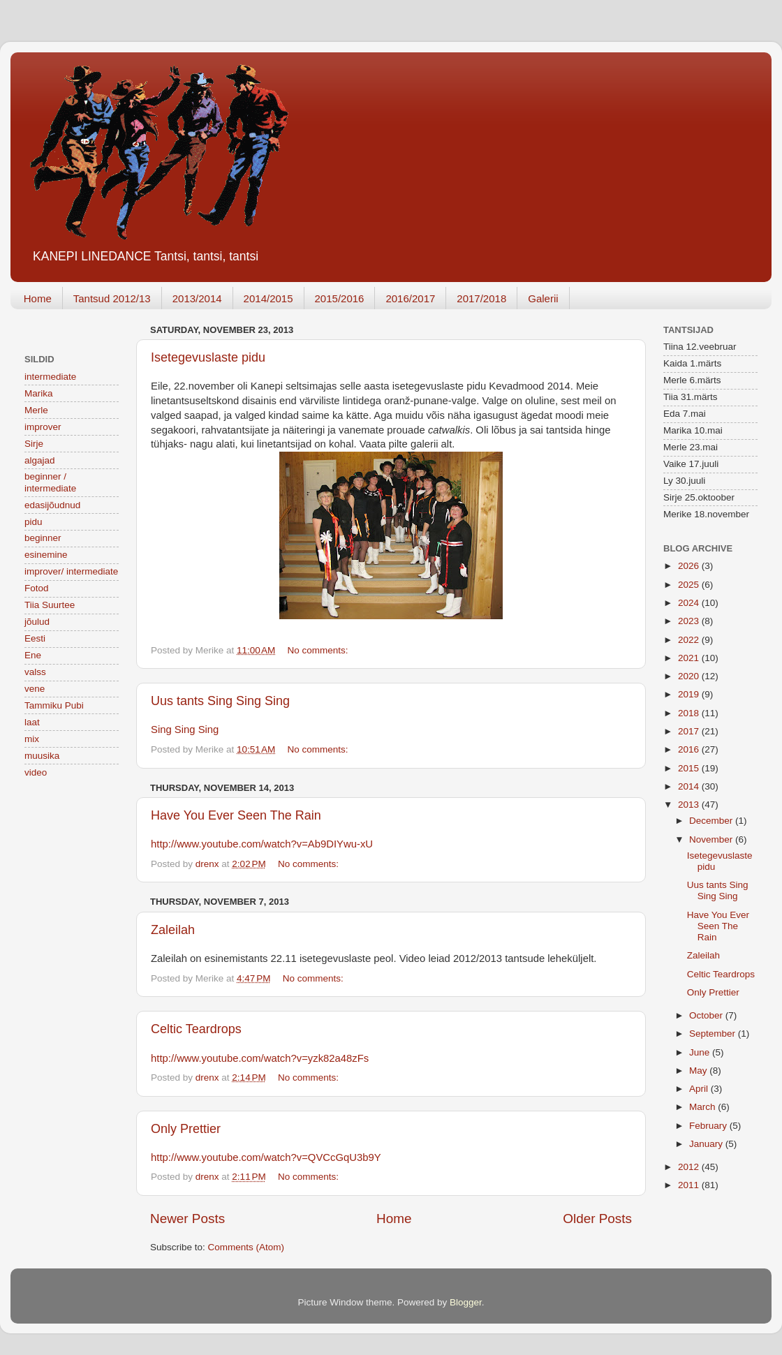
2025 (690, 584)
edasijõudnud (52, 505)
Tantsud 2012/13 (112, 298)
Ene (32, 655)
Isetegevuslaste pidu (208, 357)
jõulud (37, 621)
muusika (41, 755)
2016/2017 (410, 298)
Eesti (34, 638)
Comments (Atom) (246, 1247)
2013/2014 (197, 298)
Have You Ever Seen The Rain (236, 815)
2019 (690, 694)
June (700, 1052)
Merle (36, 410)
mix (31, 739)
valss (35, 672)
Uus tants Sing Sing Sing (220, 701)
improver (42, 427)
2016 (690, 749)
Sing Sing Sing (185, 729)
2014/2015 (268, 298)
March (703, 1107)
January (707, 1144)
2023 (690, 621)
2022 (690, 640)
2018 (690, 713)
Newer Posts (187, 1218)
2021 (690, 658)
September (713, 1033)
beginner (42, 538)
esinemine (46, 554)
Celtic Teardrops (196, 1029)
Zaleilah (173, 930)
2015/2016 (339, 298)
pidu (33, 522)
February (709, 1125)
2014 (690, 786)
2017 (690, 731)
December (712, 820)
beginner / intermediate (50, 482)
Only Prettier (186, 1129)
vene (34, 688)
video (35, 772)
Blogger (466, 1302)
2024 (690, 603)
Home (38, 298)
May (699, 1070)
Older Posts (597, 1218)
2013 (690, 804)
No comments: (319, 650)
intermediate (50, 376)
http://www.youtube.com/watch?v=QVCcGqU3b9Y (266, 1157)
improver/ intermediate (71, 571)
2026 (690, 566)
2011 (690, 1185)
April (700, 1088)
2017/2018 (481, 298)
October (707, 1015)
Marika (38, 393)
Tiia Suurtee (49, 605)
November (712, 839)
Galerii (543, 298)
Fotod (36, 588)
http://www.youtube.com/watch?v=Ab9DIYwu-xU (262, 844)
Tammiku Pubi (54, 705)
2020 (690, 676)
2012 (690, 1167)
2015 (690, 768)
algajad (39, 460)
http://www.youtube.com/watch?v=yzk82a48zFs (260, 1058)
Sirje (33, 443)
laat (32, 722)
